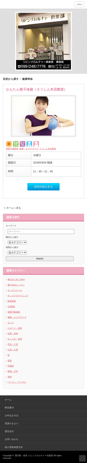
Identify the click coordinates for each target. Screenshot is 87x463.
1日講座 (11, 306)
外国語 (11, 366)
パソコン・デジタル (17, 382)
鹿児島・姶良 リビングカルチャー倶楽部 (34, 455)
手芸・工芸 (13, 344)
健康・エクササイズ (28, 148)
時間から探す (12, 247)
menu (79, 4)
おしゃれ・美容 (15, 339)
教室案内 (9, 407)
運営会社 (9, 431)
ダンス (11, 323)
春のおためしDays (16, 279)
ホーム (8, 399)
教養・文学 (13, 371)
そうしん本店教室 (47, 148)
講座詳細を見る (43, 186)
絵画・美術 (13, 333)
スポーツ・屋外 (15, 328)
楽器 (10, 360)
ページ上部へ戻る (82, 458)
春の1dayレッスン (16, 285)
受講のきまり (11, 423)
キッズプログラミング (18, 295)
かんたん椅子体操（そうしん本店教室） (36, 89)
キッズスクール (15, 290)
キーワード (11, 226)
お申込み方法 (11, 415)
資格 (10, 377)
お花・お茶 (13, 349)
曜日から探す (12, 237)
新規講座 (12, 301)
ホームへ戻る (13, 207)
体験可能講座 (12, 148)
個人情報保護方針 (14, 447)
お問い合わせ (11, 439)
